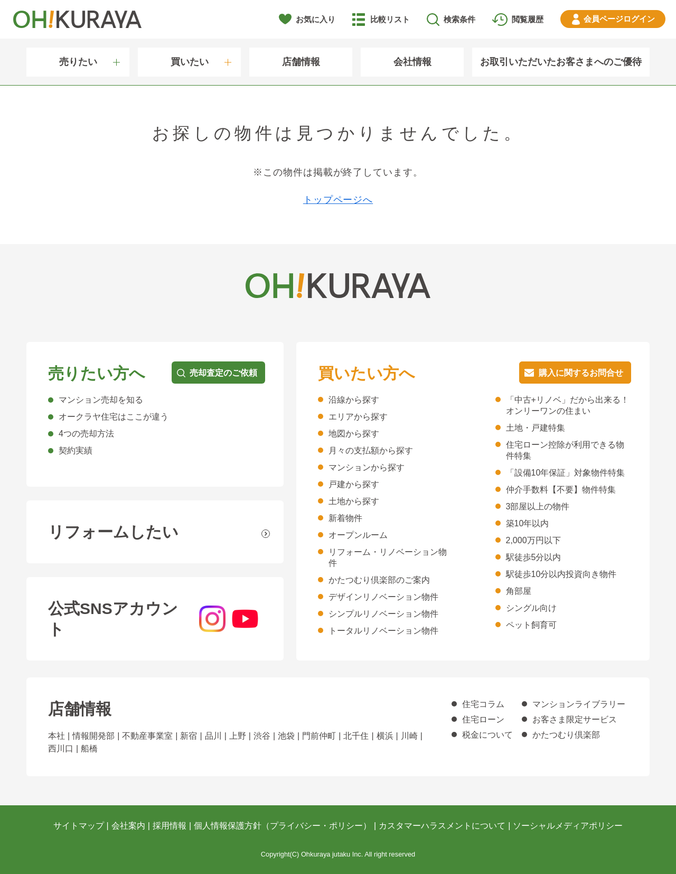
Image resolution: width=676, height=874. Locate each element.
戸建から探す (353, 484)
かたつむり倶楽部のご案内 (379, 579)
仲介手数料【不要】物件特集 (561, 489)
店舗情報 (301, 62)
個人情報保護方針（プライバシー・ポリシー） (282, 825)
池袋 (286, 735)
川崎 (409, 735)
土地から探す (353, 501)
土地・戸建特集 (535, 427)
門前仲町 (319, 735)
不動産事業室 (147, 735)
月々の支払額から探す (370, 450)
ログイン (619, 18)
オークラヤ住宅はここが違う (113, 416)
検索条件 (459, 19)
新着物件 (345, 518)
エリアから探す (358, 416)
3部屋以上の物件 (538, 506)
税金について (487, 734)
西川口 (60, 748)
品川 (213, 735)
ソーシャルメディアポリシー (568, 825)
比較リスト (390, 19)
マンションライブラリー (578, 704)
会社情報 (412, 62)
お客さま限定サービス (574, 719)
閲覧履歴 (527, 19)
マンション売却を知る (101, 399)
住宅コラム (483, 704)
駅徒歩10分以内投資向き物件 (561, 574)
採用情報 (169, 825)
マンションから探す (366, 467)
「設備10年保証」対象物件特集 (565, 472)
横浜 (385, 735)
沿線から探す (353, 399)
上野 (237, 735)
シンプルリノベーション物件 (383, 613)
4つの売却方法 (86, 433)
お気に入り (315, 19)
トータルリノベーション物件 (383, 630)
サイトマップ (78, 825)
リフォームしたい (113, 532)
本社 (56, 735)
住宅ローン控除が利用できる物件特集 (565, 450)
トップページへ (338, 199)
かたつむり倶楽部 (566, 734)
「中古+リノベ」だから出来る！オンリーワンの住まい (567, 405)
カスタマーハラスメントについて (442, 825)
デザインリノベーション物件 (383, 596)
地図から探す (353, 433)
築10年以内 (527, 523)
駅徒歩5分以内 (533, 557)
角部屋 (518, 591)
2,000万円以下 (533, 540)
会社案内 (128, 825)
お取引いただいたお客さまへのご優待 (561, 62)
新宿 (188, 735)
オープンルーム (358, 535)
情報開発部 (93, 735)
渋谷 (261, 735)
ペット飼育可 (531, 624)
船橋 (89, 748)
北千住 (356, 735)
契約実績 (75, 450)
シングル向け (531, 607)
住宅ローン (483, 719)
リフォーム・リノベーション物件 (387, 557)
